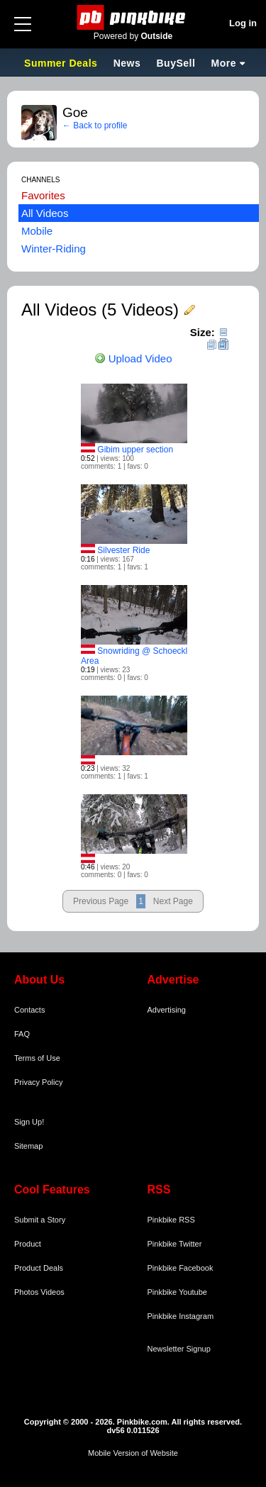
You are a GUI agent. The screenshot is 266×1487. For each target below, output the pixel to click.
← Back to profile (94, 125)
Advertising (167, 1010)
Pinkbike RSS (171, 1219)
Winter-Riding (53, 249)
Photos (26, 1292)
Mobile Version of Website (133, 1453)
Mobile (36, 231)
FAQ (22, 1034)
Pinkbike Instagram (181, 1316)
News (127, 63)
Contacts (29, 1010)
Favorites (43, 195)
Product (27, 1244)
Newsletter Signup (179, 1348)
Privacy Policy (38, 1082)
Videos (52, 1292)
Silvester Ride (123, 550)
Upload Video (133, 358)
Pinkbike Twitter (175, 1244)
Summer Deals (62, 63)
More (223, 63)
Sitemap (28, 1146)
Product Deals (38, 1268)
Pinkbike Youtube (177, 1292)
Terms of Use (37, 1058)
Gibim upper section (135, 450)
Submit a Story (39, 1219)
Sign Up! (29, 1122)
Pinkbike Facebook (181, 1268)
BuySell (175, 63)
